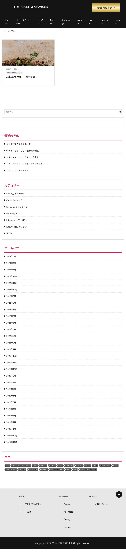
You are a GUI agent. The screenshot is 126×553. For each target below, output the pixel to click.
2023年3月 (11, 272)
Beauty (79, 21)
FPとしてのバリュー (23, 21)
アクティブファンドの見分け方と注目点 (24, 167)
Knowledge (65, 21)
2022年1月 (11, 352)
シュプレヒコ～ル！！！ (17, 173)
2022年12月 (11, 279)
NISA (95, 468)
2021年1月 (11, 432)
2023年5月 (11, 259)
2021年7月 (11, 392)
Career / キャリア (14, 203)
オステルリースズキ (56, 472)
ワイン (88, 468)
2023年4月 (11, 266)
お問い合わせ (101, 507)
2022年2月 (11, 345)
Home (6, 21)
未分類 (9, 236)
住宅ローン (69, 468)
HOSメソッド (105, 468)
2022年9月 (11, 299)
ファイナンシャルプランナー (21, 468)
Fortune (117, 21)
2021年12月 (11, 359)
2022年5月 (11, 326)
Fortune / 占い (13, 216)
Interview (104, 21)
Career (52, 21)
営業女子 (43, 468)
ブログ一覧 (63, 499)
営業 (35, 468)
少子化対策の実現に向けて (18, 147)
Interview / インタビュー (18, 223)
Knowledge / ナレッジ (14, 73)
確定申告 (43, 472)
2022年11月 (11, 286)
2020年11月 (11, 445)
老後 (74, 472)
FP (8, 468)
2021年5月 (11, 405)
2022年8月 (11, 306)
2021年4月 (11, 412)
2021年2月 (11, 425)
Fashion (91, 21)
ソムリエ (78, 468)
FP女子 (52, 468)
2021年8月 (11, 385)
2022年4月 (11, 332)
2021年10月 (11, 372)
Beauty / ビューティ (15, 196)
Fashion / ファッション (17, 210)
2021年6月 (11, 399)
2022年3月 (11, 339)
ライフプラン (33, 472)
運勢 (68, 472)
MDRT (115, 468)
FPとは (41, 21)
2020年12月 (11, 438)
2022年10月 (11, 292)
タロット (22, 472)
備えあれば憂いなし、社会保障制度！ (24, 154)
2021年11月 (11, 365)
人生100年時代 (11, 472)
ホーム (6, 31)
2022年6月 (11, 319)
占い (60, 468)
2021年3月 (11, 418)
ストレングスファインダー (88, 472)
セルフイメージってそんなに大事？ (22, 160)
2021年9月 (11, 379)
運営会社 (93, 499)
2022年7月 (11, 312)
